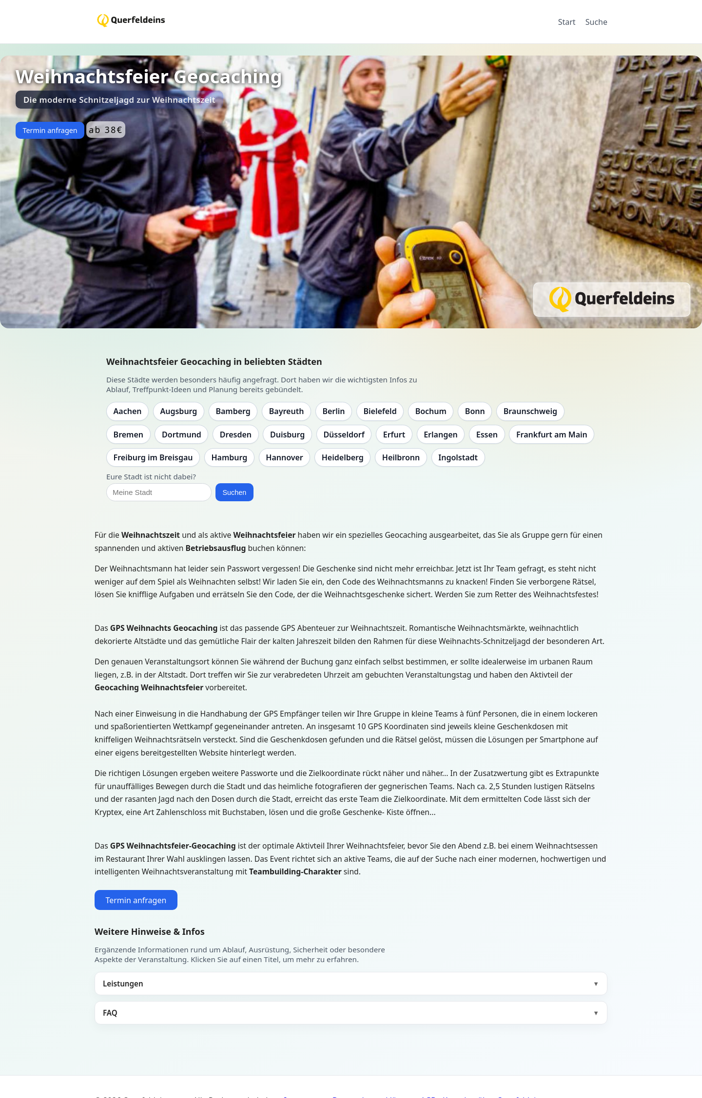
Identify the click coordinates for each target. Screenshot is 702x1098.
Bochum (431, 411)
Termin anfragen (49, 130)
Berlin (333, 411)
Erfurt (394, 434)
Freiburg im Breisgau (153, 457)
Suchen (234, 492)
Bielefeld (379, 411)
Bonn (475, 411)
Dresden (236, 434)
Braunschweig (530, 411)
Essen (487, 434)
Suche (596, 22)
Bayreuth (286, 411)
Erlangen (441, 434)
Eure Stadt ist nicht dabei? (151, 476)
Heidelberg (343, 457)
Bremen (128, 434)
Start (567, 22)
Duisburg (287, 434)
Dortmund (181, 434)
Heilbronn (401, 457)
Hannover (284, 457)
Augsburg (178, 411)
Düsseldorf (343, 434)
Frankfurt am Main (551, 434)
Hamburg (229, 457)
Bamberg (232, 411)
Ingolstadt (458, 457)
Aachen (128, 411)
